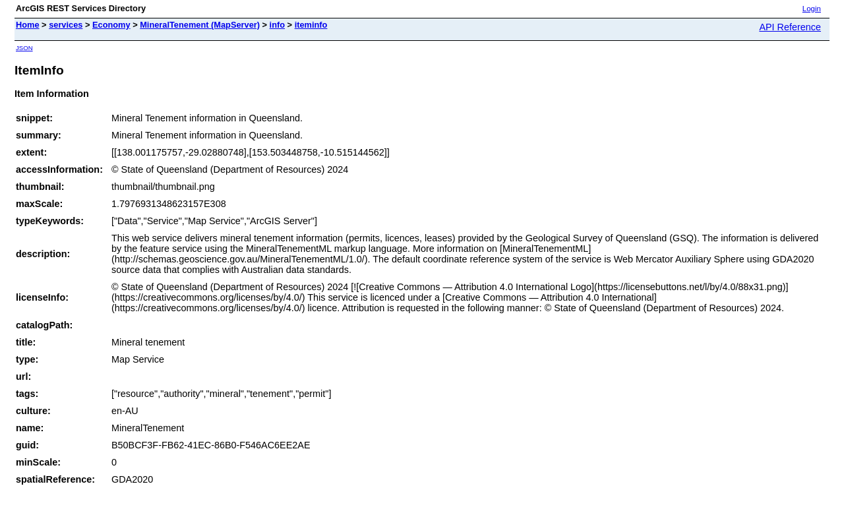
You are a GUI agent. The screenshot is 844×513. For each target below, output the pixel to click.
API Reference (790, 27)
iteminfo (311, 25)
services (65, 25)
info (277, 25)
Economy (111, 25)
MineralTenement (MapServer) (200, 25)
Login (811, 9)
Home (28, 25)
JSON (24, 47)
